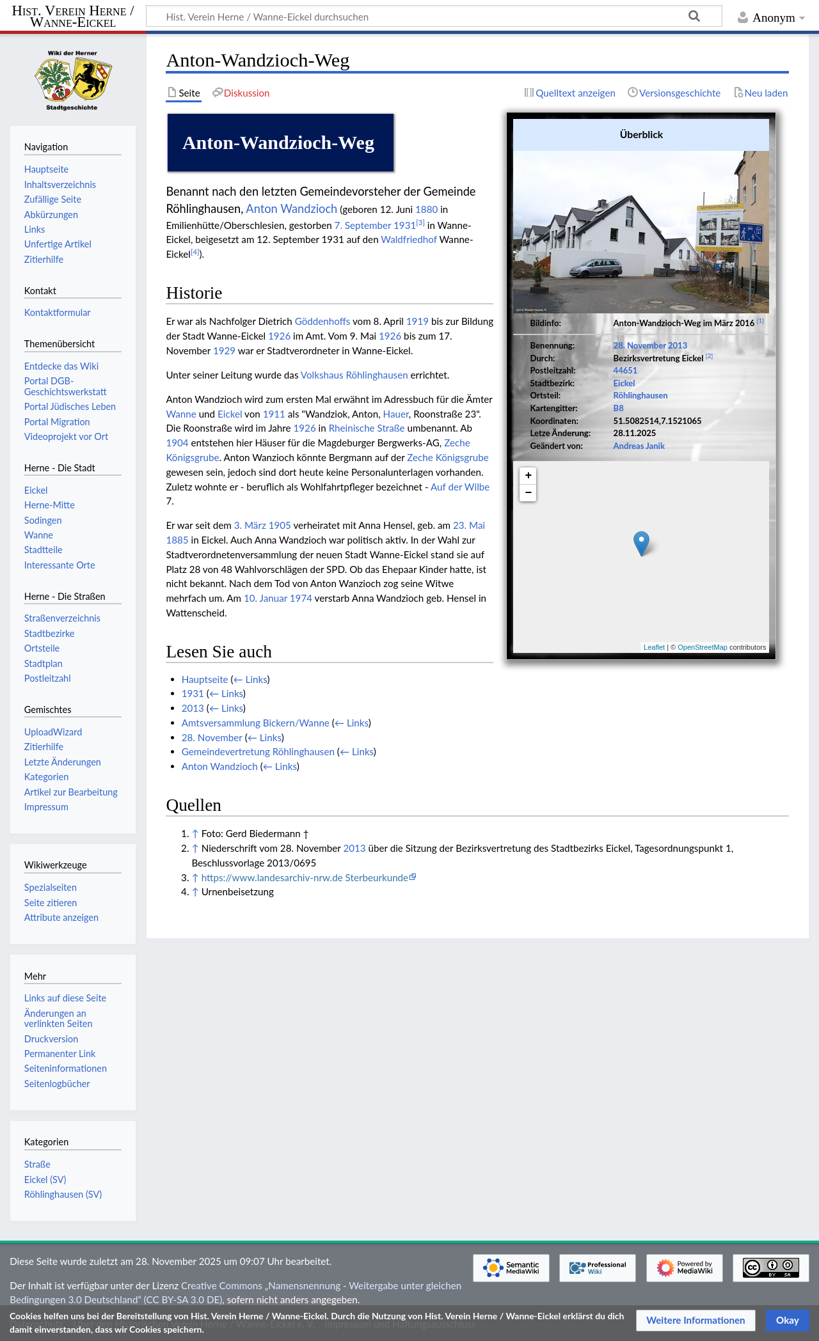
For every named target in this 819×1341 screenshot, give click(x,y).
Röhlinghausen (641, 395)
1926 (279, 335)
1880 (426, 209)
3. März (250, 525)
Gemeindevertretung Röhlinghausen (258, 751)
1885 (177, 539)
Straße (37, 1164)
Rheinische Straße (367, 428)
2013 (677, 345)
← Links (250, 679)
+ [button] (528, 475)
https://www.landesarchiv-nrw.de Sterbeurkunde (305, 877)
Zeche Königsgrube (448, 457)
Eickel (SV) (45, 1179)
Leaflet (654, 647)
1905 (280, 525)
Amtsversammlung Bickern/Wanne (256, 722)
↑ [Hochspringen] (194, 833)
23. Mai (469, 525)
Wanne (181, 414)
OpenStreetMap (703, 647)
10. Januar (265, 598)
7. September (363, 225)
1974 (301, 598)
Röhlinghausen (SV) (63, 1194)
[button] (696, 1320)
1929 (224, 350)
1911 (274, 414)
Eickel (624, 383)
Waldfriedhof (409, 239)
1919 (417, 321)
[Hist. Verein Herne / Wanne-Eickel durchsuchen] (434, 16)
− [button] (528, 493)
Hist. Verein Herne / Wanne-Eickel (73, 17)
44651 (626, 370)
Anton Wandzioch (291, 208)
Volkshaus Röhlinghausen (354, 374)
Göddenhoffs (323, 321)
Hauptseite (205, 679)
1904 (177, 442)
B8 (619, 408)
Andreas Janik (639, 446)
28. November (640, 345)
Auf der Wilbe (460, 486)
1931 (405, 225)
